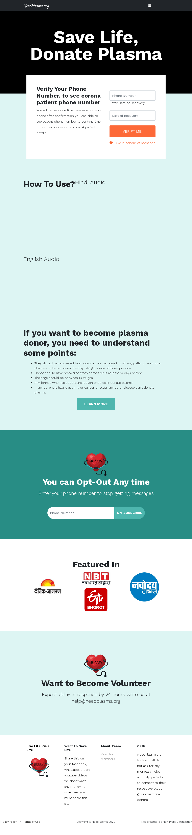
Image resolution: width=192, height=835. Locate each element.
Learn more (96, 404)
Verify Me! (132, 131)
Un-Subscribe (129, 513)
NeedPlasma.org (36, 5)
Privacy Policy (8, 821)
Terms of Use (31, 821)
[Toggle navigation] (149, 6)
